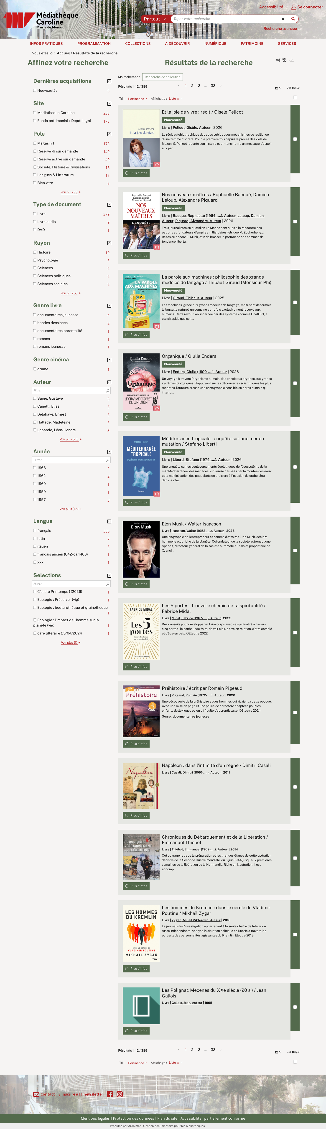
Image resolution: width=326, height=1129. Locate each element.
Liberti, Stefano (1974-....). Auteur (201, 459)
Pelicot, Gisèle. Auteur (192, 127)
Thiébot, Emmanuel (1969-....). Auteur (200, 849)
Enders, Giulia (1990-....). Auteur (200, 372)
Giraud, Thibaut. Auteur (192, 298)
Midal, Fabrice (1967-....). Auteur (196, 618)
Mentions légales (95, 1118)
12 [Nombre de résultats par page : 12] (279, 87)
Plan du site (167, 1118)
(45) (71, 509)
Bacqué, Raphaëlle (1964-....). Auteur (204, 215)
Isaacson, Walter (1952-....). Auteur (198, 531)
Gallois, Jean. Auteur (187, 1003)
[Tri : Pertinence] (136, 98)
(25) (71, 439)
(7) (71, 293)
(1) (71, 642)
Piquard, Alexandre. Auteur (198, 221)
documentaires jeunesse (191, 716)
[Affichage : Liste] (177, 98)
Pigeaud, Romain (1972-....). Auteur (198, 695)
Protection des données (133, 1118)
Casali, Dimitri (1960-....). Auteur (196, 772)
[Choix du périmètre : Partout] (156, 19)
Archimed (134, 1126)
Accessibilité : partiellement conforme (213, 1118)
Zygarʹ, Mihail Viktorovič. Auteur (196, 920)
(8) (71, 192)
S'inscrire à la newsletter (81, 1094)
